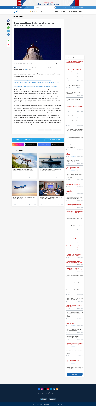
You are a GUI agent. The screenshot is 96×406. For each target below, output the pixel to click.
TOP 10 (59, 386)
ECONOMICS (74, 11)
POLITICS (63, 11)
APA (26, 69)
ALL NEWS (56, 11)
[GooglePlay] (43, 399)
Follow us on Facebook (44, 144)
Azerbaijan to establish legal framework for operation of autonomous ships (33, 80)
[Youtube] (16, 7)
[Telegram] (18, 7)
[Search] (54, 7)
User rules (54, 404)
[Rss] (21, 7)
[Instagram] (13, 7)
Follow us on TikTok (30, 144)
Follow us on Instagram (17, 144)
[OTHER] (83, 11)
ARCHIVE (52, 386)
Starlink (41, 129)
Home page (73, 16)
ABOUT (36, 386)
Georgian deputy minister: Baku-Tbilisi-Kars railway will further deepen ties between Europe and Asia (37, 83)
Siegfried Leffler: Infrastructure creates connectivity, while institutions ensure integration (36, 86)
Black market (57, 129)
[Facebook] (39, 389)
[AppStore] (52, 399)
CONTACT (44, 386)
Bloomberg (17, 67)
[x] (45, 389)
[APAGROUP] (48, 396)
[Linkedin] (20, 7)
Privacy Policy (60, 404)
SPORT (80, 11)
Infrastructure (81, 16)
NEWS (68, 11)
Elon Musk (48, 129)
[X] (15, 7)
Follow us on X (55, 144)
